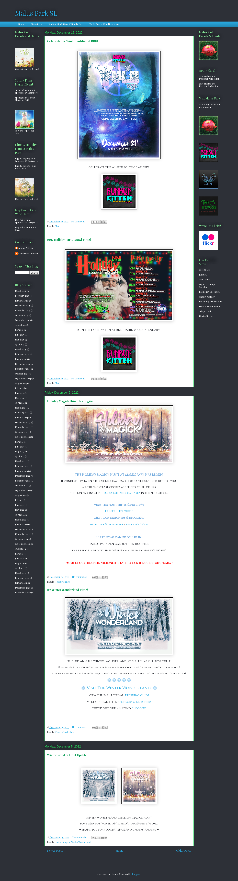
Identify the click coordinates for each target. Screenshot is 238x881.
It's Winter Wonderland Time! (67, 590)
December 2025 (22, 305)
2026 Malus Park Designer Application (209, 77)
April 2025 (19, 344)
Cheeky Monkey (207, 296)
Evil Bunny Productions (210, 301)
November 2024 (23, 368)
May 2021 (19, 563)
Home (21, 24)
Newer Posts (55, 850)
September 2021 (23, 543)
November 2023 (22, 427)
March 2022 (20, 519)
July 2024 (19, 388)
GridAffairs (204, 279)
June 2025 (19, 334)
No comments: (79, 221)
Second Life (204, 269)
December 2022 (22, 475)
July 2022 (19, 500)
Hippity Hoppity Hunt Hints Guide (25, 167)
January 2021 (21, 582)
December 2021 (22, 529)
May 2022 (19, 509)
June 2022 (19, 505)
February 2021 (22, 578)
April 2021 (19, 568)
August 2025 (21, 325)
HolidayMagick (62, 581)
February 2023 (22, 466)
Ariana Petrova (25, 248)
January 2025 (21, 359)
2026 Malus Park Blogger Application (208, 85)
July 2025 (19, 329)
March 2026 (20, 291)
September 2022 (23, 490)
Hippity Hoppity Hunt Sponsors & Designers (26, 159)
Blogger (136, 874)
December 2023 (22, 422)
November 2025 (22, 310)
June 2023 (19, 446)
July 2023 (19, 441)
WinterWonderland (64, 732)
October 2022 (21, 485)
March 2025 (20, 349)
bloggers (139, 708)
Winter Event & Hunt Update (67, 755)
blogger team (137, 524)
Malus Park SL (36, 13)
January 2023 (21, 471)
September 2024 (23, 378)
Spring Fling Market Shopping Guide (25, 99)
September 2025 (23, 320)
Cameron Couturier (28, 253)
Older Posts (183, 850)
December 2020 (23, 587)
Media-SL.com (206, 316)
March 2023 (20, 461)
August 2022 (21, 495)
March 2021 (20, 573)
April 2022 (19, 514)
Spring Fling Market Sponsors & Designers (26, 91)
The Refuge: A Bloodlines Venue (104, 24)
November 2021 (22, 534)
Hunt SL (203, 274)
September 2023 (23, 436)
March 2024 (20, 407)
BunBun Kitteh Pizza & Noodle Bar (65, 24)
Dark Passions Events (209, 306)
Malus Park (36, 24)
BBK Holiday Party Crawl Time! (69, 240)
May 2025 (19, 339)
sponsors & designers (106, 524)
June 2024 (19, 393)
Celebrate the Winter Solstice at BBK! (72, 41)
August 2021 (20, 548)
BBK (57, 226)
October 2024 (21, 373)
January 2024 (21, 417)
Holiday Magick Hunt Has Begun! (70, 401)
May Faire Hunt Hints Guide (25, 228)
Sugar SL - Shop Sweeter (207, 285)
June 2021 (19, 558)
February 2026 (22, 295)
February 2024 (22, 412)
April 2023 (19, 456)
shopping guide (137, 695)
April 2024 (20, 402)
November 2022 (22, 480)
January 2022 (21, 524)
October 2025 (21, 315)
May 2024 (19, 398)
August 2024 (21, 383)
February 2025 (22, 354)
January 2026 (21, 300)
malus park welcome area (122, 493)
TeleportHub (205, 311)
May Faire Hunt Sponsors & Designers (26, 221)
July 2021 (19, 553)
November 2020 (23, 592)
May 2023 (19, 451)
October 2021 (21, 539)
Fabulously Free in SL (209, 291)
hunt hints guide (119, 511)
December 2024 (22, 363)
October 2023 (21, 432)
